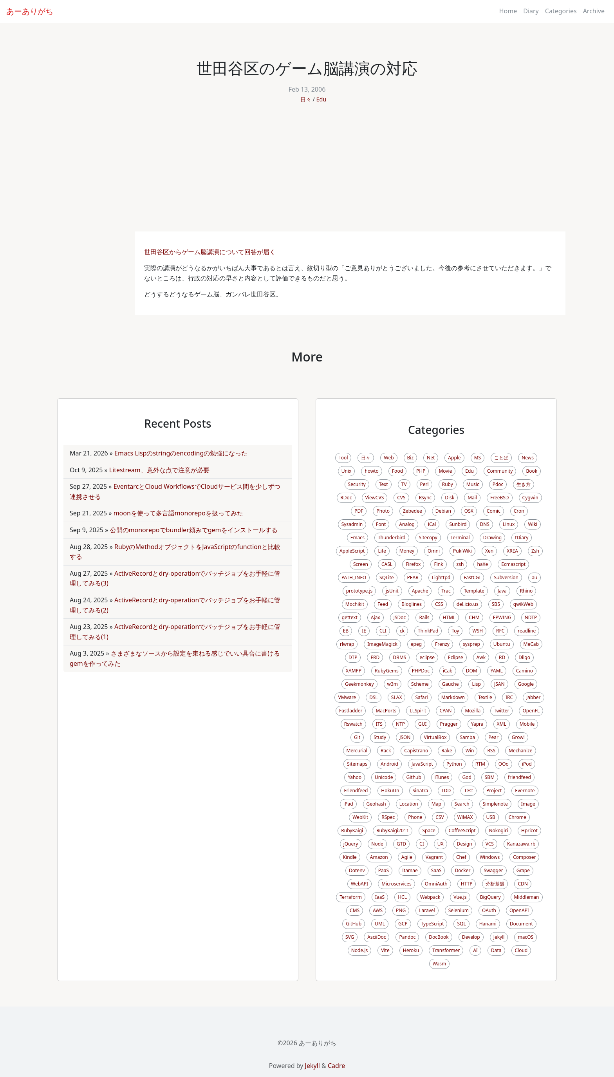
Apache (420, 590)
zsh (460, 564)
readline (527, 630)
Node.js (359, 950)
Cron (519, 511)
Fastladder (350, 710)
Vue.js (459, 897)
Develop (471, 937)
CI (421, 843)
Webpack (430, 897)
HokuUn (390, 790)
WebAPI (359, 883)
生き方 (523, 484)
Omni (434, 551)
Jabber (533, 697)
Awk (481, 657)
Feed (382, 604)
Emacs (357, 537)
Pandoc (407, 937)
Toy (455, 630)
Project (494, 790)
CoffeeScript (462, 830)
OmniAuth (436, 883)
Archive (594, 11)
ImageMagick (382, 644)
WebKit (360, 817)
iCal (432, 524)
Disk (449, 497)
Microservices (396, 883)
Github (413, 777)
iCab (448, 670)
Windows (490, 857)
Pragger (449, 724)
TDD (446, 790)
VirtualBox (435, 737)
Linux (509, 524)
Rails (424, 617)
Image (528, 804)
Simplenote (495, 804)
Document (521, 923)
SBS (496, 604)
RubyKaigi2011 (392, 830)
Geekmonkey (359, 684)
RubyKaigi (352, 830)
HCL (402, 897)
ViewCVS (374, 497)
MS (477, 457)
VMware (347, 697)
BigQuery (490, 897)
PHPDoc (421, 670)
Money (406, 551)
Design (464, 843)
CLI (382, 630)
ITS (379, 724)
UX (440, 843)
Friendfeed (356, 790)
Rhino (526, 590)
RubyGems (387, 670)
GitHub (353, 923)
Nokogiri (498, 830)
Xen (489, 551)
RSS (491, 750)
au (534, 577)
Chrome (517, 817)
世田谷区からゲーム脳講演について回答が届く (210, 252)
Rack (386, 750)
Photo (383, 511)
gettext (350, 617)
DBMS (399, 657)
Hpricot (529, 830)
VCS (490, 843)
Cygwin (530, 497)
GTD (401, 843)
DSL (373, 697)
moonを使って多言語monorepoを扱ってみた (178, 513)
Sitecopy (428, 537)
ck (402, 630)
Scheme (420, 684)
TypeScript (432, 923)
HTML (449, 617)
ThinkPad (428, 630)
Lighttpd (441, 577)
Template (474, 590)
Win (470, 750)
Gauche (450, 684)
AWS (378, 910)
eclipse (427, 657)
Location (408, 804)
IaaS (380, 897)
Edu (321, 99)
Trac (445, 590)
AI (475, 950)
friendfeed (519, 777)
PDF (358, 511)
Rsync (425, 497)
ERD (374, 657)
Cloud (521, 950)
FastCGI (472, 577)
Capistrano (416, 750)
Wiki (532, 524)
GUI (422, 724)
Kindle (350, 857)
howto (371, 471)
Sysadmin (352, 524)
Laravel (427, 910)
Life (382, 551)
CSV (439, 817)
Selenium (458, 910)
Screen (360, 564)
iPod (527, 764)
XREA (512, 551)
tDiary (521, 537)
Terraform (351, 897)
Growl (518, 737)
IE (364, 630)
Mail (472, 497)
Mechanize (520, 750)
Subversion (506, 577)
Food (397, 471)
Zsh (535, 551)
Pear (493, 737)
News (528, 457)
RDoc (346, 497)
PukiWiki (462, 551)
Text (383, 484)
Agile (406, 857)
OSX (468, 511)
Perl (424, 484)
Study (380, 737)
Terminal (460, 537)
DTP (353, 657)
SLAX (396, 697)
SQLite (386, 577)
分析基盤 (495, 883)
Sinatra (420, 790)
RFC (500, 630)
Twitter (501, 710)
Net (431, 457)
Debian (443, 511)
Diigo (524, 657)
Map (436, 804)
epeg (416, 644)
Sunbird (457, 524)
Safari (421, 697)
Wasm (439, 963)
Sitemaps (357, 764)
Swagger (493, 870)
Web (389, 457)
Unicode (384, 777)
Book (531, 471)
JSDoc (400, 617)
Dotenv (357, 870)
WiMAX (465, 817)
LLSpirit (418, 710)
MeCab (531, 644)
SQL (461, 923)
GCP (403, 923)
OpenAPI (519, 910)
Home (508, 11)
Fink (438, 564)
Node (377, 843)
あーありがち (29, 11)
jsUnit (392, 590)
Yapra (477, 724)
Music (472, 484)
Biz (410, 457)
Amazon (379, 857)
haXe (482, 564)
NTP (400, 724)
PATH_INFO (353, 577)
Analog (407, 524)
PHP (420, 471)
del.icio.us (468, 604)
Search (462, 804)
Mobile (527, 724)
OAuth (489, 910)
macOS (525, 937)
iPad (348, 804)
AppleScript (352, 551)
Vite (385, 950)
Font (381, 524)
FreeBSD (499, 497)
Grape (523, 870)
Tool (343, 457)
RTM (480, 764)
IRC (509, 697)
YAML (497, 670)
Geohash (376, 804)
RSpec (388, 817)
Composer (524, 857)
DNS (484, 524)
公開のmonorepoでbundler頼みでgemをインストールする (194, 530)
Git (357, 737)
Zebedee (412, 511)
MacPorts (386, 710)
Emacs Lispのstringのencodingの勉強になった (180, 453)
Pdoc (498, 484)
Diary (531, 11)
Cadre (336, 1065)
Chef (461, 857)
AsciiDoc (376, 937)
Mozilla (472, 710)
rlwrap (347, 644)
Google (526, 684)
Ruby (447, 484)
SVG (349, 937)
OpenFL (530, 710)
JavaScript (422, 764)
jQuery (350, 843)
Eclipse (455, 657)
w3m (392, 684)
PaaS (383, 870)
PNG (401, 910)
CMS (354, 910)
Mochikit (354, 604)
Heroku (411, 950)
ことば (501, 457)
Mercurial (357, 750)
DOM (471, 670)
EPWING (502, 617)
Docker (462, 870)
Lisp (476, 684)
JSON (404, 737)
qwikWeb (523, 604)
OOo (503, 764)
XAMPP (353, 670)
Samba (467, 737)
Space (428, 830)
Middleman (526, 897)
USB (490, 817)
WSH (477, 630)
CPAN (445, 710)
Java (502, 590)
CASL (386, 564)
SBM (490, 777)
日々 (305, 99)
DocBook (439, 937)
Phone (415, 817)
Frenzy (442, 644)
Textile (485, 697)
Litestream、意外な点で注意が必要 (159, 470)
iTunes (442, 777)
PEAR (413, 577)
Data (496, 950)
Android (389, 764)
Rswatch (353, 724)
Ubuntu (501, 644)
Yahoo (354, 777)
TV (404, 484)
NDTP (531, 617)
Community (500, 471)
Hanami (488, 923)
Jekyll (499, 937)
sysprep (471, 644)
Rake (446, 750)
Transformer (446, 950)
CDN (522, 883)
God (466, 777)
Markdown (453, 697)
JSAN (499, 684)
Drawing (492, 537)
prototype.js (359, 590)
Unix (346, 471)
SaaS (436, 870)
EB (346, 630)
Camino (524, 670)
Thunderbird (392, 537)
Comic (493, 511)
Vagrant (434, 857)
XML (501, 724)
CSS (439, 604)
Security (357, 484)
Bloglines (411, 604)
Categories (561, 11)
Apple (454, 457)
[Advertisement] (307, 173)
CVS (401, 497)
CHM (474, 617)
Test (468, 790)
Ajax (375, 617)
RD (502, 657)
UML (380, 923)
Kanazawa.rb (521, 843)
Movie (445, 471)
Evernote (525, 790)
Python (454, 764)
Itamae (410, 870)
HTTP (467, 883)
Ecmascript (513, 564)
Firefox (413, 564)
